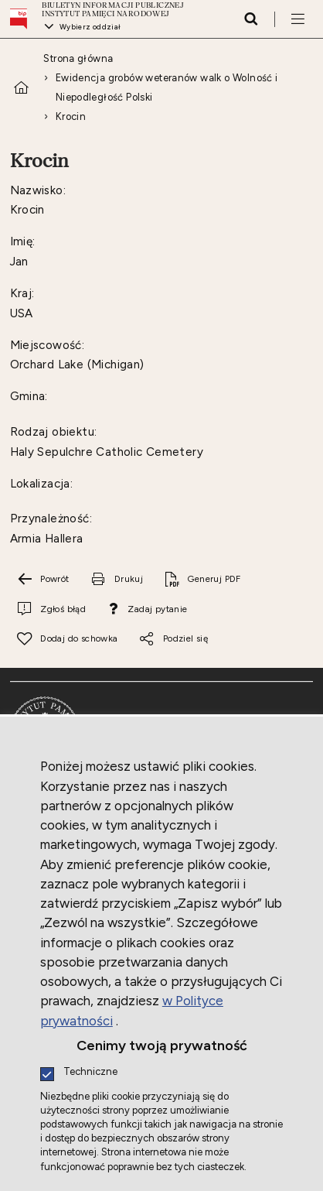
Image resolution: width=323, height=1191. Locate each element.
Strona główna (78, 58)
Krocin (71, 116)
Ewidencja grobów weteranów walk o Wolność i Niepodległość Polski (167, 87)
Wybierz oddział (90, 26)
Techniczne (90, 1072)
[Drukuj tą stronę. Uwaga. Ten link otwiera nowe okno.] (116, 579)
